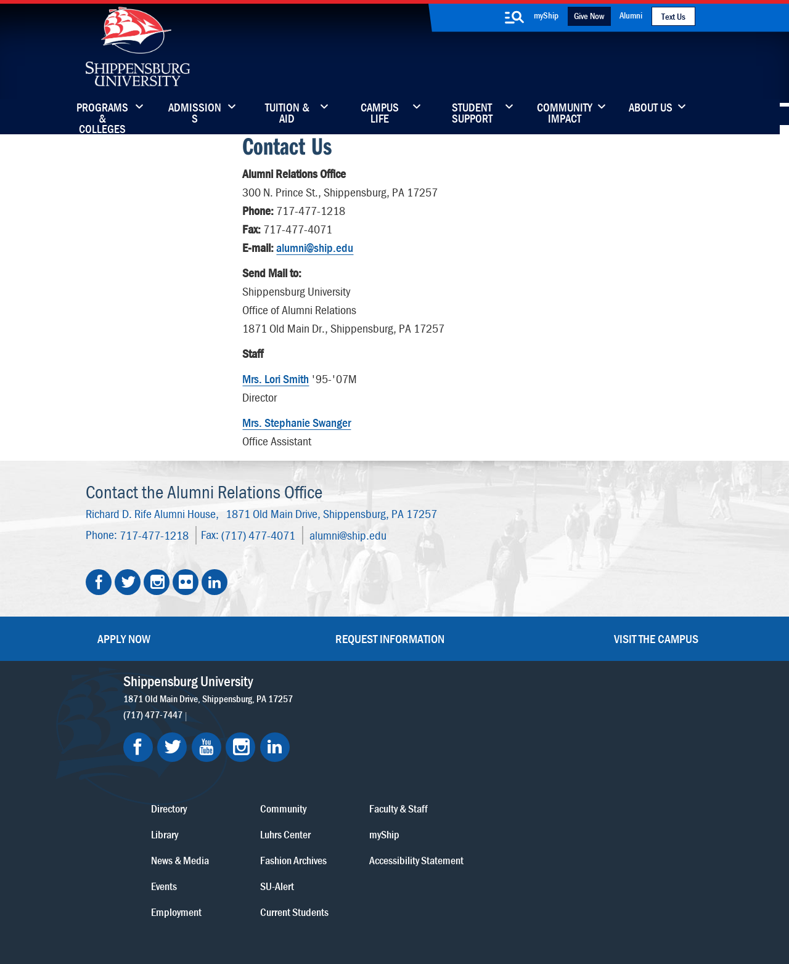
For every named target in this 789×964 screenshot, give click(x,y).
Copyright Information (392, 897)
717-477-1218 (154, 532)
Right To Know (470, 897)
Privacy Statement (249, 897)
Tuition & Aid (287, 114)
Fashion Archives (478, 760)
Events (353, 786)
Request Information (389, 636)
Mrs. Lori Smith (275, 378)
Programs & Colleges (102, 114)
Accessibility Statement (597, 760)
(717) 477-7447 (152, 712)
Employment (365, 812)
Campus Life (380, 114)
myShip (546, 15)
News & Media (369, 760)
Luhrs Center (470, 734)
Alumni (630, 15)
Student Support (472, 114)
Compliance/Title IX (316, 910)
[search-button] (514, 17)
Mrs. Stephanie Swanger (296, 421)
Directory (357, 709)
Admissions (194, 114)
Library (353, 734)
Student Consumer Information (418, 910)
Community (468, 709)
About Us (650, 108)
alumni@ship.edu (314, 246)
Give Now (589, 16)
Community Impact (564, 114)
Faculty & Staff (579, 709)
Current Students (479, 812)
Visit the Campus (656, 636)
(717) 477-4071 (258, 532)
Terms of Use (318, 897)
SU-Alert (462, 786)
